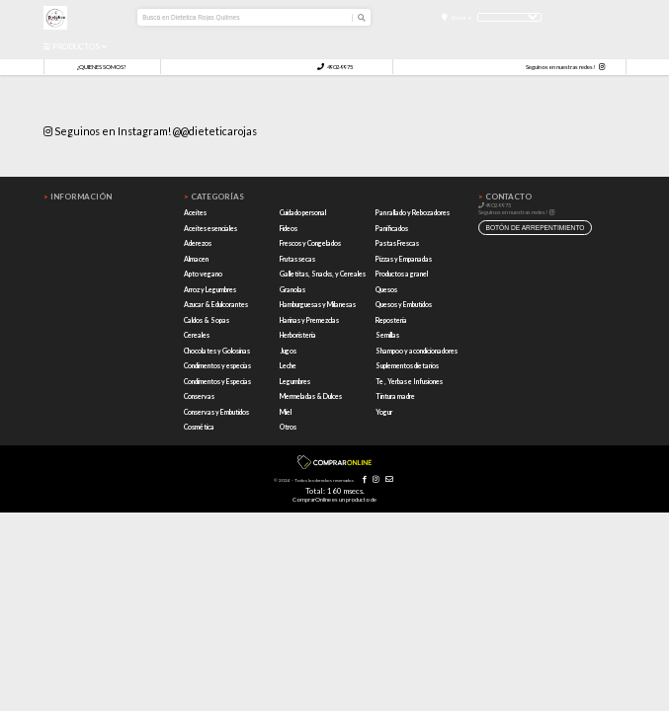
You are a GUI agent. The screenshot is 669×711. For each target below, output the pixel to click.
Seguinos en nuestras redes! (561, 66)
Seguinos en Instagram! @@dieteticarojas (150, 130)
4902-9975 (335, 66)
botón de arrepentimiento (534, 227)
